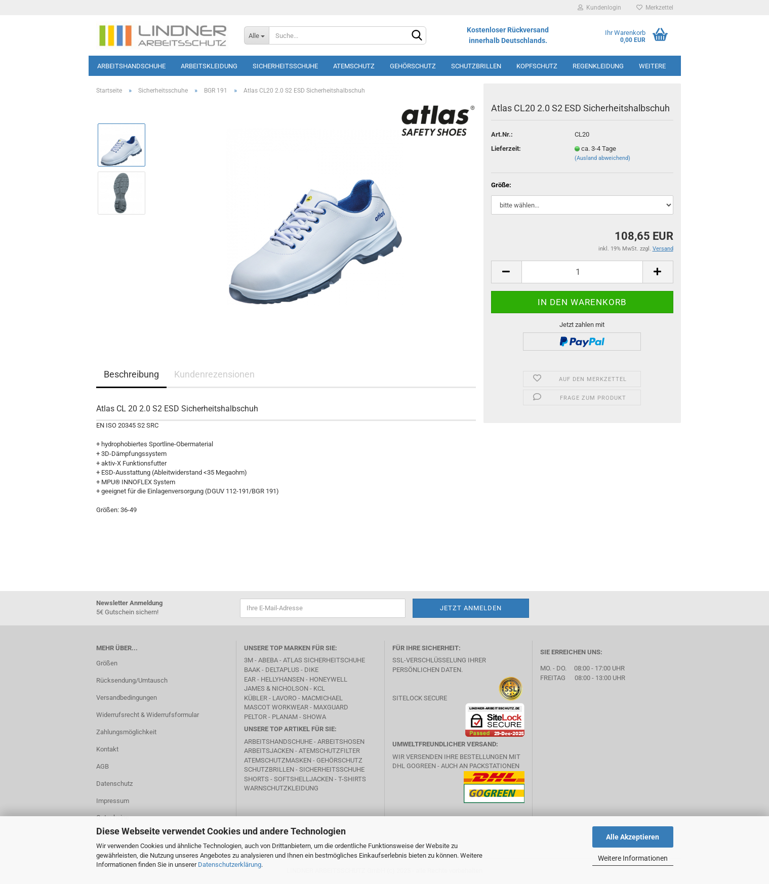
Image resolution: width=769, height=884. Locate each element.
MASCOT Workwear (276, 707)
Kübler (255, 698)
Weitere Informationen (633, 858)
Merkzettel (654, 7)
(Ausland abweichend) (602, 158)
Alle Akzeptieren (632, 837)
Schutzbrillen (476, 66)
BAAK (252, 669)
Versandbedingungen (126, 697)
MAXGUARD (330, 707)
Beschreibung (131, 374)
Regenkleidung (598, 66)
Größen (106, 663)
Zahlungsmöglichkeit (126, 732)
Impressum (112, 801)
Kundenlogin (599, 7)
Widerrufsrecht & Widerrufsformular (147, 715)
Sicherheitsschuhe (285, 66)
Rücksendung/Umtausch (132, 680)
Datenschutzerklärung (229, 864)
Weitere (652, 66)
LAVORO (284, 698)
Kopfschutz (536, 66)
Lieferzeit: (506, 148)
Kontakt (107, 749)
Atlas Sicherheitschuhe (324, 660)
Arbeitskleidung (209, 66)
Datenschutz (114, 783)
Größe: (501, 185)
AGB (102, 766)
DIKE (311, 669)
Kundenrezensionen (214, 374)
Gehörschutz (413, 66)
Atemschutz (354, 66)
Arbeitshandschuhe (131, 66)
